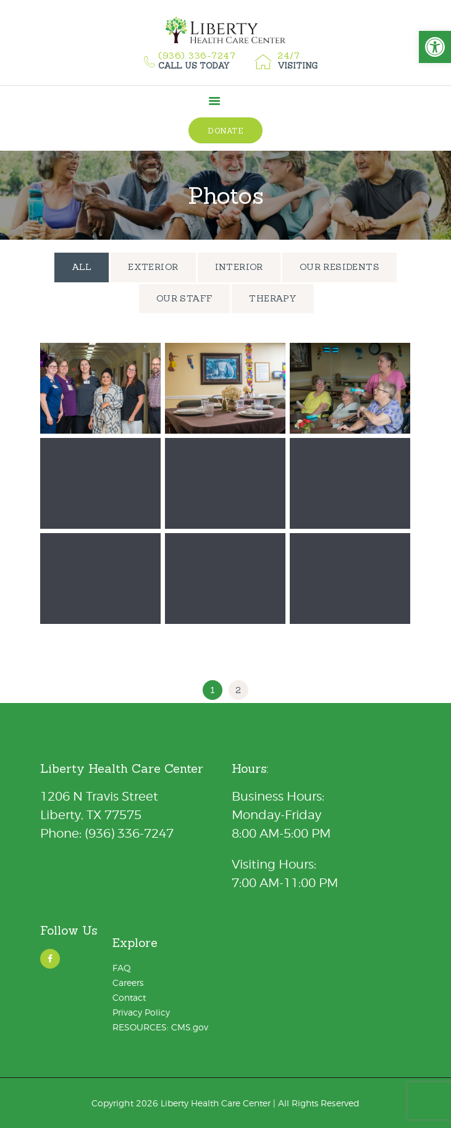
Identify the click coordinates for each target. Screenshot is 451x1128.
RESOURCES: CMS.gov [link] (160, 1027)
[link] (435, 47)
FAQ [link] (121, 967)
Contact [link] (129, 997)
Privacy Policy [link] (141, 1012)
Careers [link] (127, 982)
